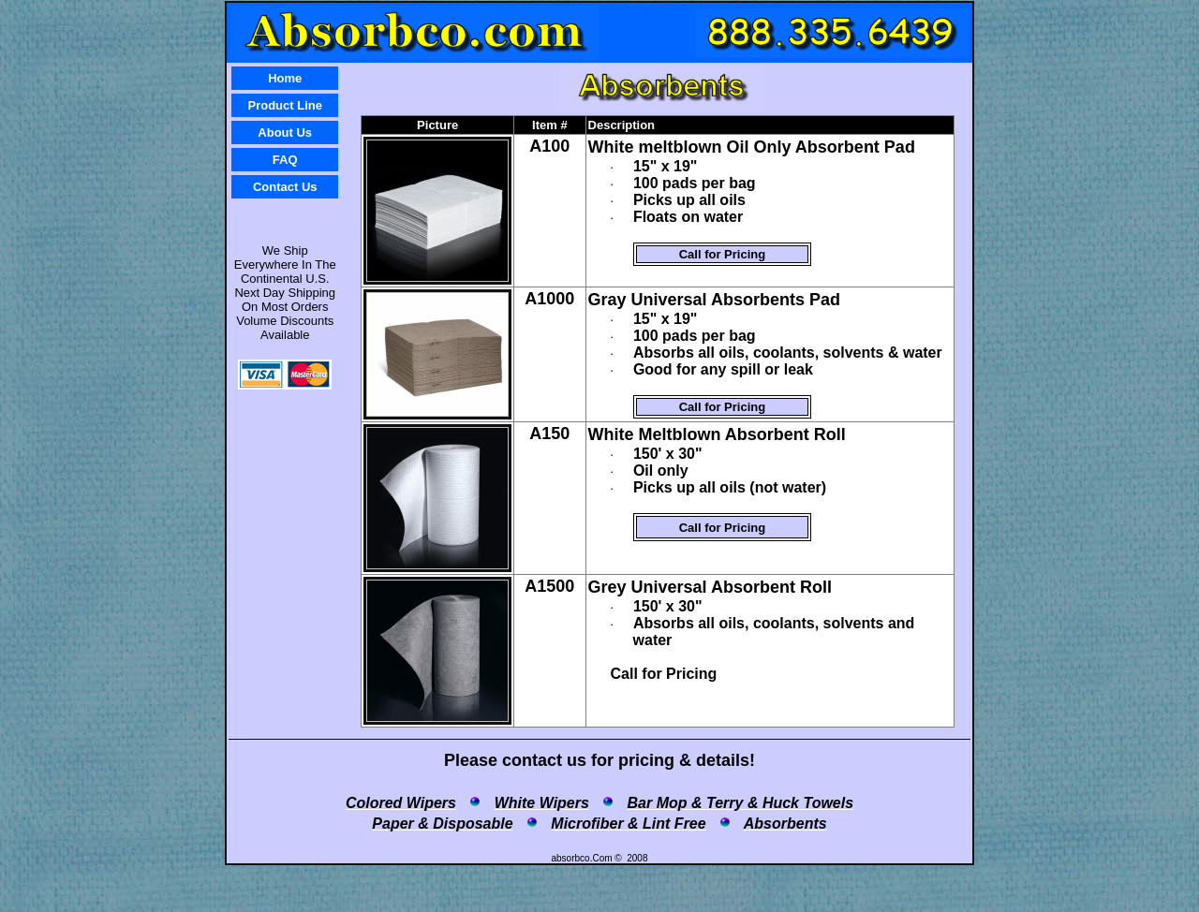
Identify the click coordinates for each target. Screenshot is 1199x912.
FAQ (285, 160)
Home (285, 78)
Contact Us (285, 187)
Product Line (285, 105)
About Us (285, 132)
